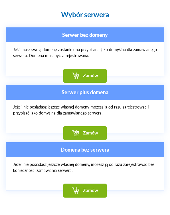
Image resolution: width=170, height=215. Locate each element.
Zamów (90, 75)
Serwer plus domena (85, 92)
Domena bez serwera (85, 149)
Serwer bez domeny (85, 35)
